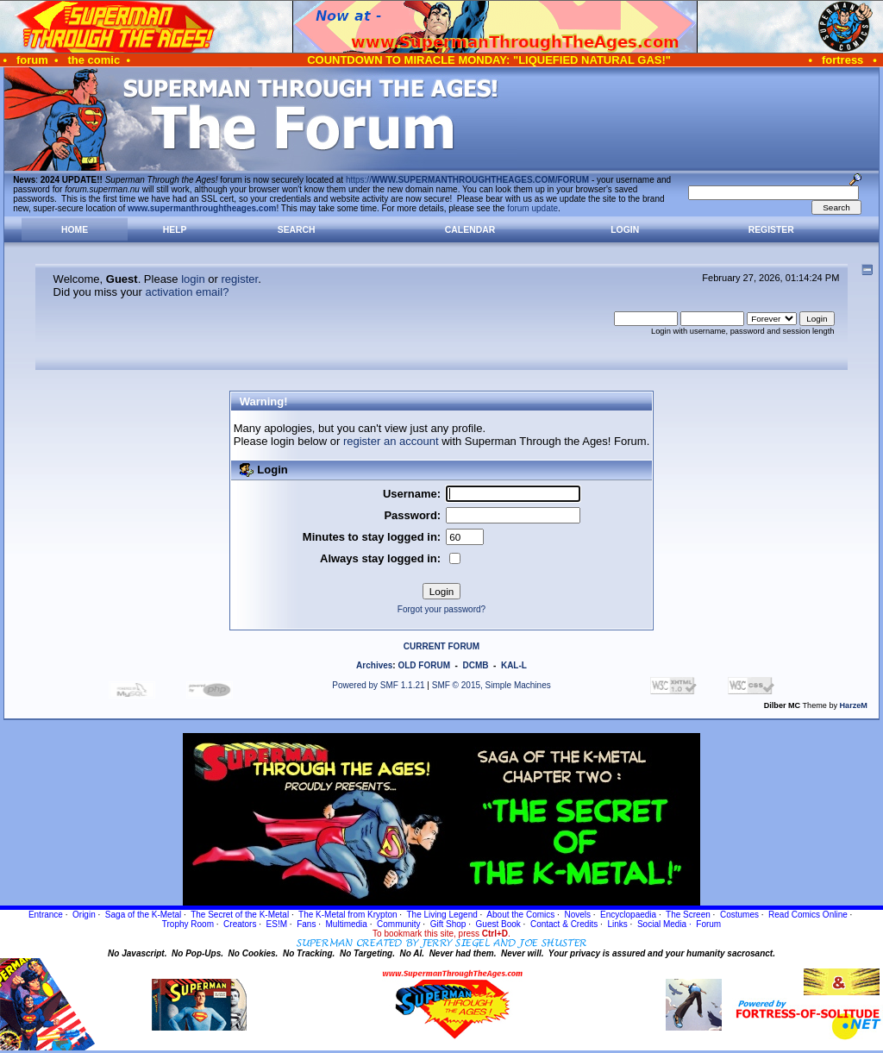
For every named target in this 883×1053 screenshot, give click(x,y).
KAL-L (514, 665)
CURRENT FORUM (441, 646)
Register (771, 230)
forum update (532, 208)
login (192, 279)
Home (74, 230)
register (239, 279)
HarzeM (853, 705)
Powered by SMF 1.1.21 (378, 685)
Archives (374, 665)
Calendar (470, 230)
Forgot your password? (441, 609)
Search (297, 230)
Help (175, 230)
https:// (467, 180)
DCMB (475, 665)
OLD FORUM (424, 665)
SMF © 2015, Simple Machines (491, 685)
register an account (391, 441)
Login (625, 230)
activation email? (187, 291)
